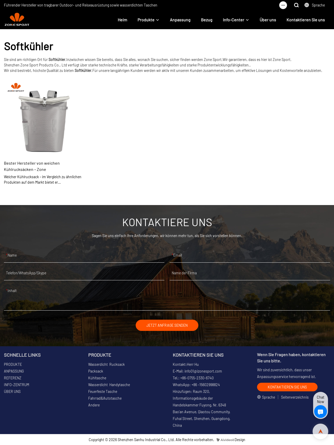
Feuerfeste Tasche (102, 391)
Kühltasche (97, 378)
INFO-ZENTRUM (16, 384)
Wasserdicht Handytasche (109, 384)
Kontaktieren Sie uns (306, 19)
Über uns (268, 19)
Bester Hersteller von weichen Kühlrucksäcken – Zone (32, 166)
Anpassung (180, 19)
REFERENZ (12, 378)
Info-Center (233, 19)
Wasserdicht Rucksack (106, 364)
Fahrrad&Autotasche (105, 398)
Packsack (95, 371)
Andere (94, 405)
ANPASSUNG (14, 371)
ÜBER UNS (12, 391)
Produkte (146, 19)
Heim (122, 19)
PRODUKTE (13, 364)
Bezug (206, 19)
